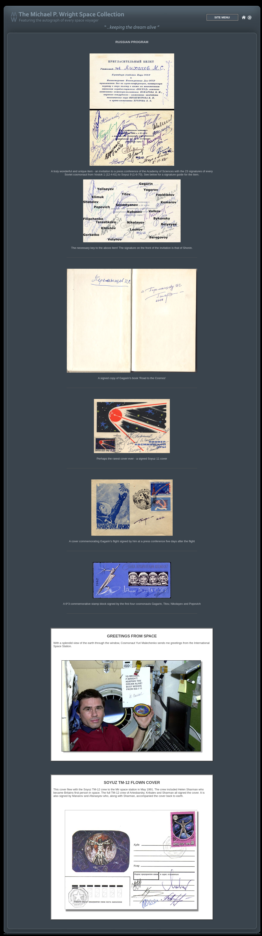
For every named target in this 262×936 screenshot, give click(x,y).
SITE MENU (222, 17)
